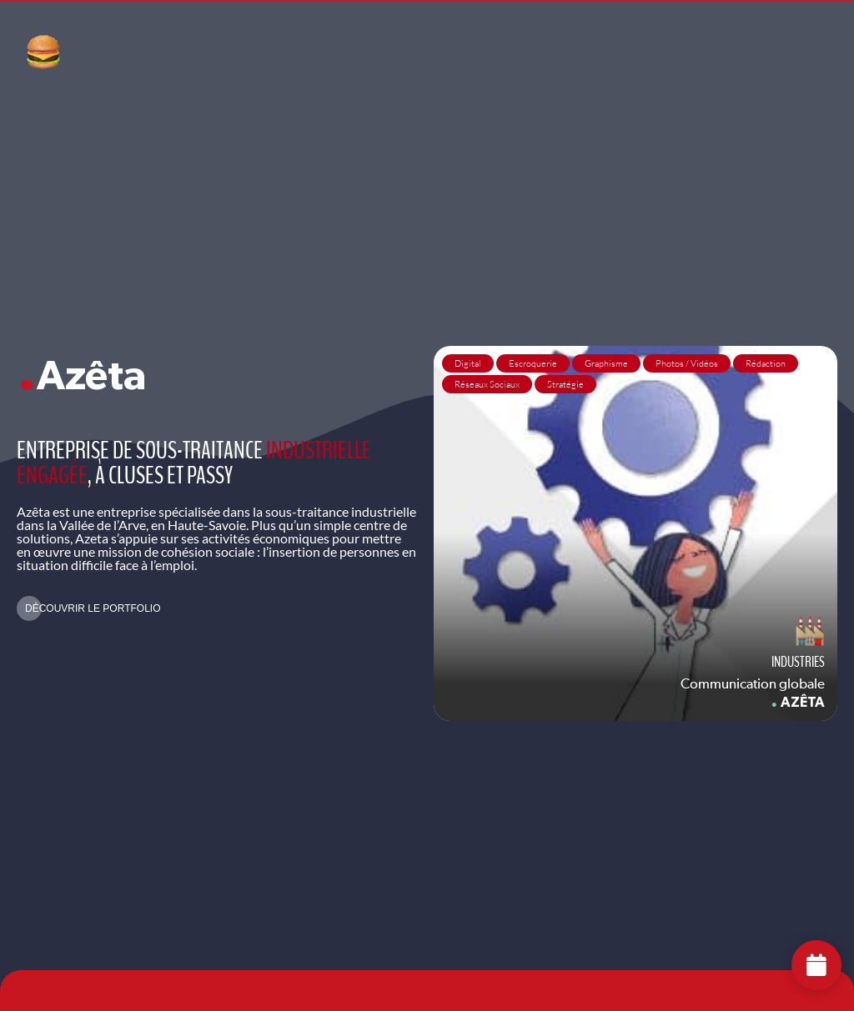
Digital (468, 363)
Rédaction (766, 363)
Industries (798, 661)
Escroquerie (533, 363)
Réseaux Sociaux (487, 384)
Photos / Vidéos (687, 363)
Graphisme (606, 363)
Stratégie (565, 384)
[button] (88, 608)
